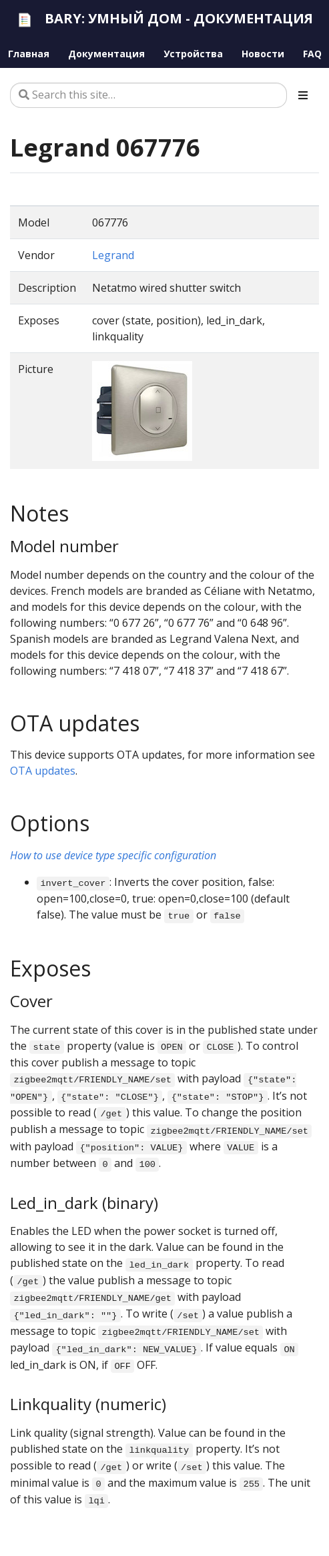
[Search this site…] (148, 95)
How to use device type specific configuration (113, 855)
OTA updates (42, 770)
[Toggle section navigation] (303, 95)
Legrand (113, 255)
